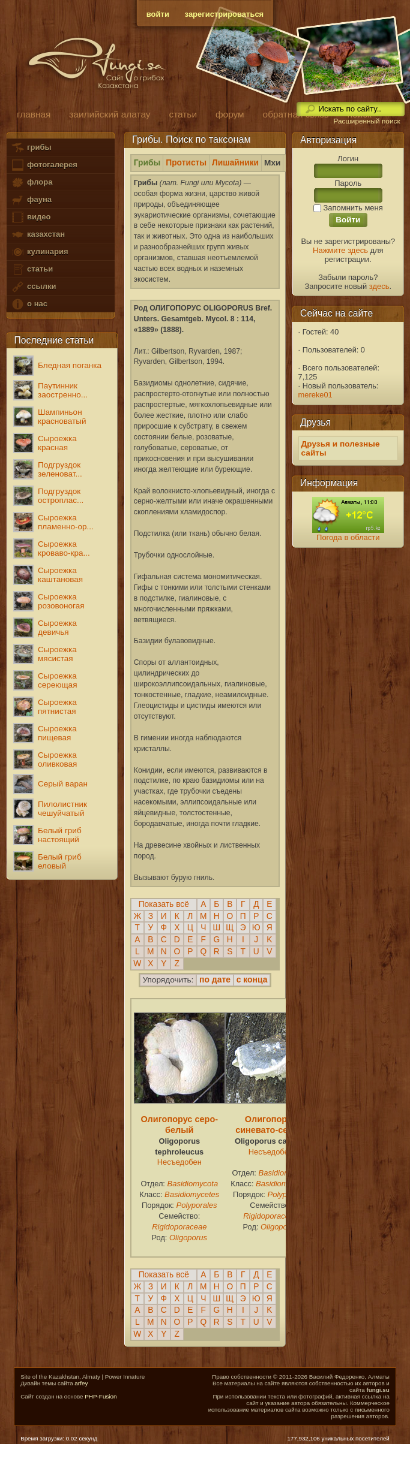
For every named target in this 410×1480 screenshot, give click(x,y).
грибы (31, 147)
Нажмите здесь (340, 250)
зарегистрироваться (224, 14)
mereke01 (315, 394)
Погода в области (347, 537)
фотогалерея (43, 165)
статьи (31, 269)
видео (30, 217)
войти (157, 14)
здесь (379, 286)
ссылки (33, 286)
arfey (81, 1383)
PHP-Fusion (100, 1396)
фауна (31, 199)
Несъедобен (179, 1162)
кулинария (39, 252)
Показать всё (164, 904)
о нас (28, 304)
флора (31, 182)
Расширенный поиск (366, 121)
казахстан (37, 234)
